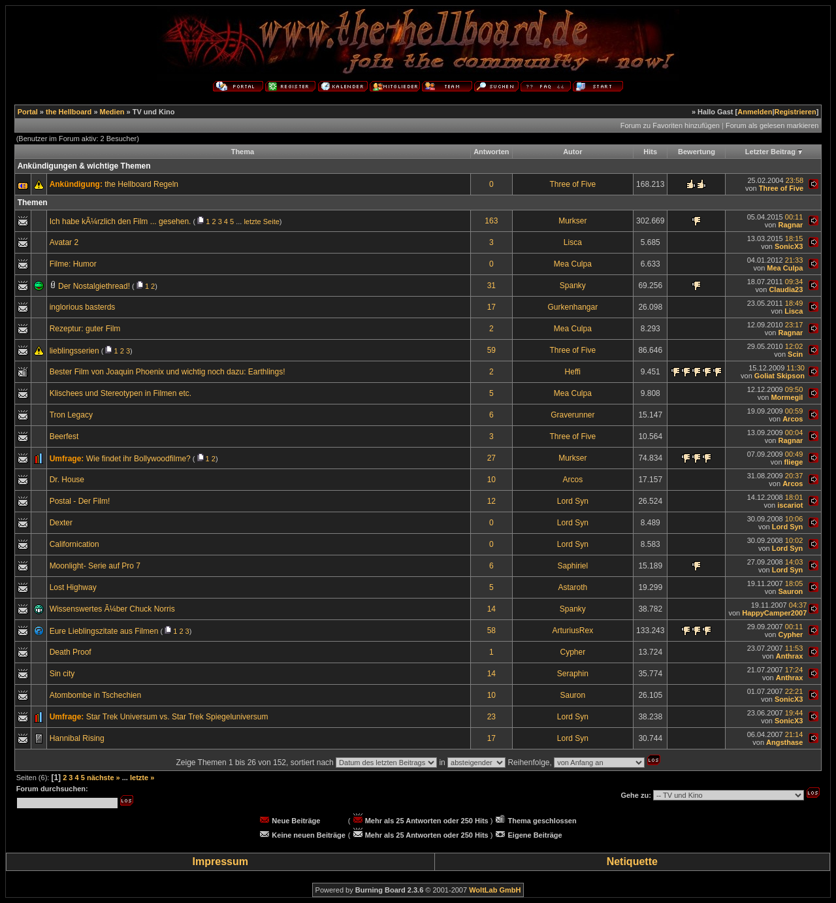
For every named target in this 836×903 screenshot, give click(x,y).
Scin (795, 354)
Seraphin (572, 673)
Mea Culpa (573, 264)
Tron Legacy (71, 414)
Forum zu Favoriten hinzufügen (670, 125)
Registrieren (795, 112)
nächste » (103, 777)
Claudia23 (786, 289)
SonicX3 (789, 246)
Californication (74, 544)
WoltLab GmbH (495, 890)
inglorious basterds (83, 307)
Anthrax (789, 656)
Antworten (491, 152)
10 (491, 479)
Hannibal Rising (77, 738)
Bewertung (696, 152)
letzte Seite (261, 221)
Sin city (62, 673)
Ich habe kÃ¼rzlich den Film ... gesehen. (120, 221)
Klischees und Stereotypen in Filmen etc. (120, 393)
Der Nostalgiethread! (94, 286)
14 (491, 609)
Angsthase (784, 742)
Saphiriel (572, 565)
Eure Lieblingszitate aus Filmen (104, 631)
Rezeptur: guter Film (85, 328)
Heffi (573, 371)
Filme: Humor (73, 264)
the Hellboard (68, 112)
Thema (242, 152)
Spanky (573, 285)
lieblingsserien (74, 350)
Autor (572, 152)
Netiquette (632, 861)
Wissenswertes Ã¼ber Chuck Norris (112, 609)
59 (491, 350)
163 (491, 220)
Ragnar (790, 225)
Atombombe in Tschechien (96, 695)
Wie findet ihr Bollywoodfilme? (138, 458)
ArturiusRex (572, 630)
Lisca (573, 242)
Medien (112, 112)
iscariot (790, 505)
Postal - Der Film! (80, 501)
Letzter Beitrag (770, 152)
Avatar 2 (64, 242)
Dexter (61, 522)
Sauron (790, 591)
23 (491, 716)
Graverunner (572, 414)
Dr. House (67, 479)
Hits (650, 152)
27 (491, 458)
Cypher (790, 634)
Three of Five (572, 184)
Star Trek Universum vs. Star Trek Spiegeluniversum (177, 716)
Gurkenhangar (572, 307)
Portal (28, 112)
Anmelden (754, 112)
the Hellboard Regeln (141, 184)
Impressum (220, 861)
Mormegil (787, 397)
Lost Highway (73, 587)
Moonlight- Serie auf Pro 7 (95, 565)
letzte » (142, 777)
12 (491, 501)
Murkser (572, 220)
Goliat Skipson (779, 376)
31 (491, 285)
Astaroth (572, 587)
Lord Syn (572, 501)
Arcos (792, 419)
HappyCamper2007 (774, 613)
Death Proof (70, 652)
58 (491, 630)
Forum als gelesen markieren (772, 125)
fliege (793, 462)
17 (491, 307)
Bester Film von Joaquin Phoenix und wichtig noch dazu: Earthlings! (167, 371)
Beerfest (64, 436)
